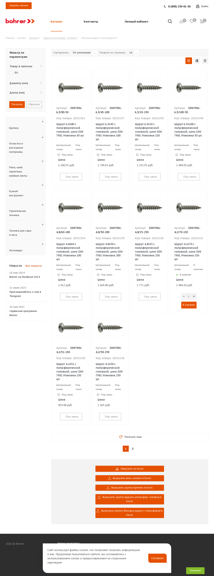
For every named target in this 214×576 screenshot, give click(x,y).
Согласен (157, 558)
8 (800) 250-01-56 (179, 6)
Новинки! (195, 570)
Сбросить (34, 104)
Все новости (33, 266)
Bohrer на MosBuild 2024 (24, 277)
